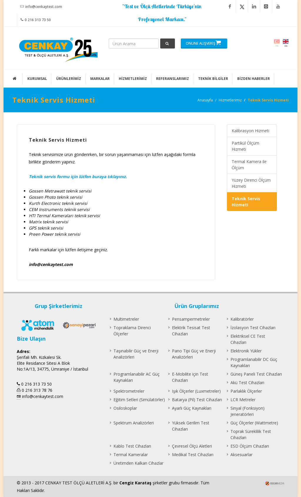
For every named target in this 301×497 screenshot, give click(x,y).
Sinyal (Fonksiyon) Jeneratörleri (247, 411)
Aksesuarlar (241, 454)
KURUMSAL (37, 78)
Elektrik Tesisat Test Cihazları (191, 331)
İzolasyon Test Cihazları (252, 327)
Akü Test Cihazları (247, 382)
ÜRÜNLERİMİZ (68, 78)
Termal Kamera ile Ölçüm (249, 164)
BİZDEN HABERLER (253, 78)
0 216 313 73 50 (36, 19)
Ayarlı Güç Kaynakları (191, 408)
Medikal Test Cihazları (192, 454)
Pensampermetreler (191, 319)
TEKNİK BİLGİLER (213, 78)
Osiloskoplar (125, 408)
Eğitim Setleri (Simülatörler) (139, 399)
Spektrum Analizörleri (133, 423)
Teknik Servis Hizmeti (246, 201)
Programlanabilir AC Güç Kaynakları (136, 377)
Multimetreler (126, 319)
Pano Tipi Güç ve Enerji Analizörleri (194, 354)
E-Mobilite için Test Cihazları (190, 377)
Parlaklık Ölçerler (246, 391)
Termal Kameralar (130, 454)
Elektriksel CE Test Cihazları (247, 339)
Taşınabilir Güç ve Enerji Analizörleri (135, 354)
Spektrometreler (128, 391)
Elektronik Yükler (246, 351)
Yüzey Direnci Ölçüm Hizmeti (251, 183)
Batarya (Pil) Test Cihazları (197, 399)
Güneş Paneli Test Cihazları (256, 374)
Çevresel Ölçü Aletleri (192, 446)
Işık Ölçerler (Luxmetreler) (196, 391)
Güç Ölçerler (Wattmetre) (254, 423)
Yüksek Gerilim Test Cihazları (190, 426)
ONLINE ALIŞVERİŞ (203, 42)
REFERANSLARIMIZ (172, 78)
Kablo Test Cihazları (132, 446)
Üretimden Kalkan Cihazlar (138, 463)
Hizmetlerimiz (230, 100)
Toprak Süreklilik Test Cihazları (250, 434)
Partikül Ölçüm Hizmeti (245, 146)
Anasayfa (205, 100)
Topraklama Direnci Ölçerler (132, 331)
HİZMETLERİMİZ (133, 78)
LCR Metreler (242, 399)
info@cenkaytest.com (41, 6)
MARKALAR (100, 78)
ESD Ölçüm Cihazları (249, 446)
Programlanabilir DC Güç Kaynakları (253, 362)
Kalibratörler (242, 319)
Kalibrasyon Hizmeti (250, 130)
